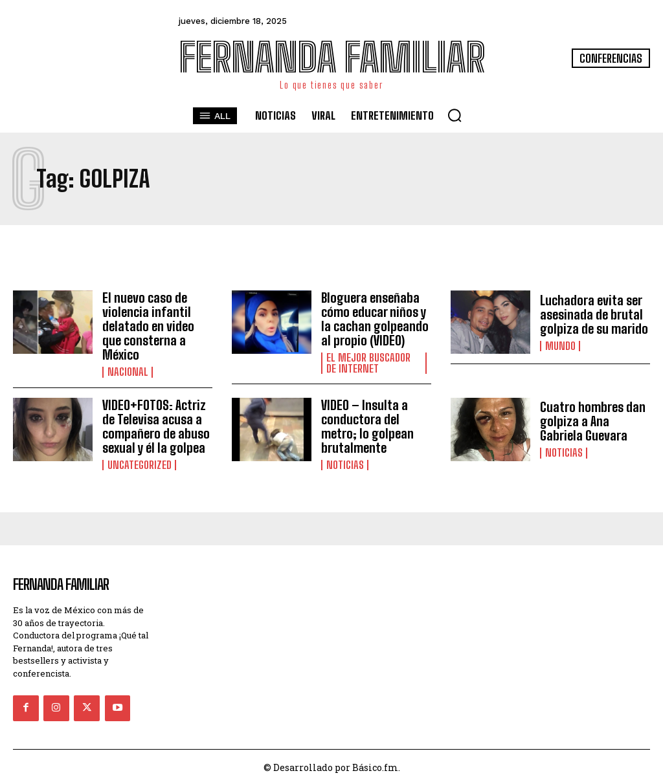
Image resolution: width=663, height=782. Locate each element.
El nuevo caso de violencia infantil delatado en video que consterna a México (148, 326)
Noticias (344, 464)
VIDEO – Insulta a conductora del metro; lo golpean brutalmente (367, 425)
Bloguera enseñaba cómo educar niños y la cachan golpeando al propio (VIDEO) (375, 319)
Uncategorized (138, 464)
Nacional (126, 372)
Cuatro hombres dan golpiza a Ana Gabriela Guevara (593, 421)
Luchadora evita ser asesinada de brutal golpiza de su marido (594, 314)
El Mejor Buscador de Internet (372, 363)
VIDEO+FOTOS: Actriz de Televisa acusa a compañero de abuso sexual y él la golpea (156, 425)
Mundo (559, 346)
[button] (454, 115)
